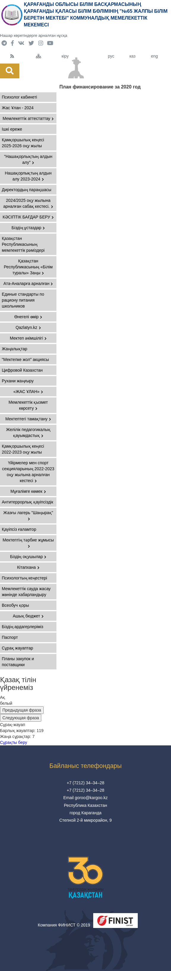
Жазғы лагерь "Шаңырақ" (28, 515)
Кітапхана (28, 567)
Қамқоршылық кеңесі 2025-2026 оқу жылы (23, 142)
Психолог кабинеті (19, 97)
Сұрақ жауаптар (17, 648)
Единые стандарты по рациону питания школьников (23, 300)
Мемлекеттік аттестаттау (28, 118)
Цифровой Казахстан (22, 370)
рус (111, 56)
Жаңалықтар (14, 348)
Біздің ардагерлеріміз (22, 626)
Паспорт (10, 637)
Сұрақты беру (13, 742)
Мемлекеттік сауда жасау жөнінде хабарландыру (26, 591)
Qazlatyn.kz (28, 327)
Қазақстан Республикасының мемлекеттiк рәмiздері (23, 244)
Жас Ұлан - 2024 (18, 107)
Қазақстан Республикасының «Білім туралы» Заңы (28, 267)
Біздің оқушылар (28, 556)
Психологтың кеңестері (24, 578)
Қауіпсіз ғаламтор (19, 529)
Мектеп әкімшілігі (28, 338)
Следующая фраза (20, 717)
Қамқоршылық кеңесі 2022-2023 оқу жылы (23, 449)
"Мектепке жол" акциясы (25, 359)
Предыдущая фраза (21, 710)
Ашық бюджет (28, 616)
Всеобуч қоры (15, 605)
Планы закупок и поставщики (18, 661)
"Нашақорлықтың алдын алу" (28, 159)
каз (132, 56)
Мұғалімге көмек (28, 491)
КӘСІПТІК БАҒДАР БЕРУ (28, 217)
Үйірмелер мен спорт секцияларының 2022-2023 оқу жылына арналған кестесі (28, 471)
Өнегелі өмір (28, 316)
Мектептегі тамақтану (28, 418)
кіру (65, 56)
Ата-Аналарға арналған (28, 283)
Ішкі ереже (12, 129)
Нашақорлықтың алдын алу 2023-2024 (28, 176)
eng (154, 56)
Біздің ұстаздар (28, 227)
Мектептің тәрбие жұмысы (28, 543)
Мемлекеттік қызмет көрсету (28, 405)
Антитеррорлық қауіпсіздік (27, 502)
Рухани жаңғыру (18, 380)
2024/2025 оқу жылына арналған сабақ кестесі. (28, 203)
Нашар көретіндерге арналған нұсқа (33, 35)
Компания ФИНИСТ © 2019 (64, 925)
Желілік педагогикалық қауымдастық (28, 432)
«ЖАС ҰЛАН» (28, 391)
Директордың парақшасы (26, 189)
